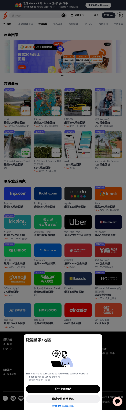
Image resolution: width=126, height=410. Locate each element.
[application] (117, 401)
